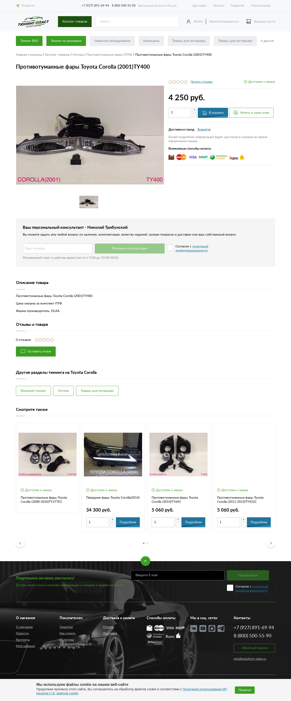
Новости (22, 633)
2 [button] (147, 543)
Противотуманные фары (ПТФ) (110, 54)
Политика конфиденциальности (76, 642)
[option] (90, 135)
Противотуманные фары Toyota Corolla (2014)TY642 (175, 499)
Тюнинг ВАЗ (29, 41)
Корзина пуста (260, 22)
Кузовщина (151, 41)
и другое (267, 41)
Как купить (68, 633)
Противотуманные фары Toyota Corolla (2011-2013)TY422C (240, 499)
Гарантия (237, 5)
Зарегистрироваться (224, 21)
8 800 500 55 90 (123, 5)
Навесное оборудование (112, 41)
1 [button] (143, 543)
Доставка (199, 5)
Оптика (78, 54)
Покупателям (261, 5)
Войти (198, 21)
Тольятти (25, 6)
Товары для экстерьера (235, 41)
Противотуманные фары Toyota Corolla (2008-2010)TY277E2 (44, 499)
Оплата (218, 5)
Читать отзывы (202, 81)
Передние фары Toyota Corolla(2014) (113, 497)
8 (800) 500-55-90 (252, 636)
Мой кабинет (25, 646)
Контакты (23, 639)
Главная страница (29, 54)
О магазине (24, 627)
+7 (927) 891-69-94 (95, 5)
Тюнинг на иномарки (66, 41)
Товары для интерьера (188, 41)
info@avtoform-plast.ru (250, 659)
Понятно (244, 690)
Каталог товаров (75, 21)
